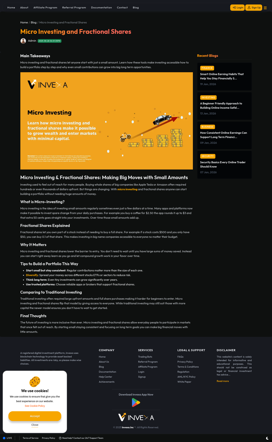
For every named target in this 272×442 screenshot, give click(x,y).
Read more (223, 381)
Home (24, 22)
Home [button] (11, 7)
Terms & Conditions (188, 366)
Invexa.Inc (128, 427)
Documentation (107, 371)
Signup (142, 376)
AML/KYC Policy (187, 376)
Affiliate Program (148, 366)
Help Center (105, 376)
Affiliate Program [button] (45, 7)
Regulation (183, 371)
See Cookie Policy (35, 406)
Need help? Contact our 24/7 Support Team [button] (81, 438)
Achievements (106, 381)
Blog (33, 22)
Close (34, 424)
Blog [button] (136, 7)
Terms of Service (30, 438)
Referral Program (148, 361)
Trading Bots (145, 356)
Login (141, 371)
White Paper (184, 381)
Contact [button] (122, 7)
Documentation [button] (101, 7)
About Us (104, 361)
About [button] (24, 7)
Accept (35, 416)
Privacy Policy (185, 361)
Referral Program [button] (74, 7)
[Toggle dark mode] (267, 438)
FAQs (181, 356)
